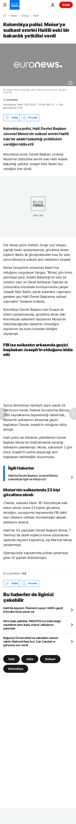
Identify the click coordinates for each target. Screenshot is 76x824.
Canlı (66, 4)
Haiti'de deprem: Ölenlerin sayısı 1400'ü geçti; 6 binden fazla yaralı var (33, 609)
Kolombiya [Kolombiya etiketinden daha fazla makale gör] (15, 668)
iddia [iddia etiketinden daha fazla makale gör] (29, 658)
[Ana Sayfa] (4, 15)
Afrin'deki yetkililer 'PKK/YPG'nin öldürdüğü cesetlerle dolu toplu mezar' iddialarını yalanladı (32, 624)
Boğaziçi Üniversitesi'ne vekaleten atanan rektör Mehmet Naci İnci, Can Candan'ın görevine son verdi (30, 641)
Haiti (36, 16)
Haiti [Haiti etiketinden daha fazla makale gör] (11, 658)
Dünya (25, 16)
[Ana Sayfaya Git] (14, 5)
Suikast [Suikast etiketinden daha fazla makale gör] (50, 658)
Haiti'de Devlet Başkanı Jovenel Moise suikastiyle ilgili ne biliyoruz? (33, 477)
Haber (13, 16)
